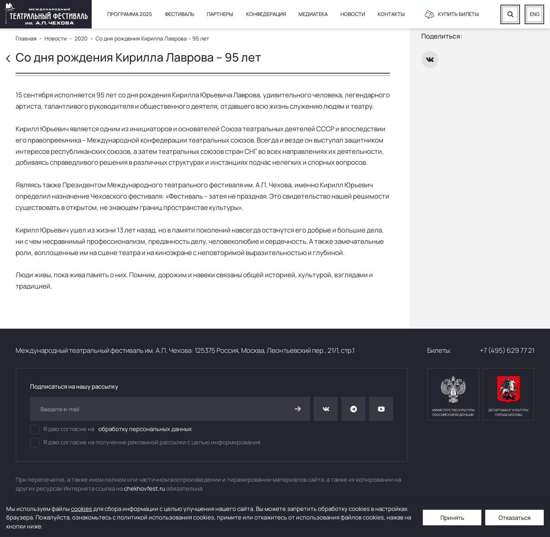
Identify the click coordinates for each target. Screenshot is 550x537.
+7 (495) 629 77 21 (507, 350)
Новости (353, 14)
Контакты (391, 14)
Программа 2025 (129, 14)
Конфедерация (266, 14)
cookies (81, 509)
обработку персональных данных (145, 429)
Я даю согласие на (111, 429)
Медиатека (313, 14)
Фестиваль (179, 14)
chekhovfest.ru (144, 488)
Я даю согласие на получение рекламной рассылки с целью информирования (145, 442)
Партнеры (220, 14)
